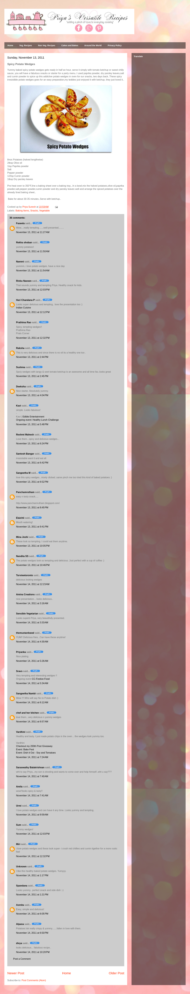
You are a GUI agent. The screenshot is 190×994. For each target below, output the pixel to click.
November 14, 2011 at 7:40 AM (32, 776)
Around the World (93, 45)
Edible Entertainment (33, 416)
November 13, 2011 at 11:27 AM (32, 232)
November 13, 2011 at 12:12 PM (33, 312)
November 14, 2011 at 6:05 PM (32, 913)
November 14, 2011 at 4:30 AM (32, 641)
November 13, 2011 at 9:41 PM (32, 526)
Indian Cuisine (23, 307)
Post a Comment (22, 959)
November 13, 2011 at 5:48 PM (32, 424)
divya (19, 943)
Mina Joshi (22, 537)
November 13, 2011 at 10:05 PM (33, 546)
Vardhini (20, 732)
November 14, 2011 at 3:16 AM (32, 603)
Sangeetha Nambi (26, 693)
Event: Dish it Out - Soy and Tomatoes (36, 752)
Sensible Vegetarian (27, 613)
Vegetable (44, 210)
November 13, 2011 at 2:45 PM (32, 376)
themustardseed (25, 633)
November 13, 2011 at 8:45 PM (32, 507)
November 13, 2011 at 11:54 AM (32, 270)
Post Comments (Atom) (34, 980)
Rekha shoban (24, 242)
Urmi (18, 805)
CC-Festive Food (41, 679)
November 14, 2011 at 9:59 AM (32, 814)
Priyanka (21, 652)
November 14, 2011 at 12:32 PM (33, 856)
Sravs (19, 671)
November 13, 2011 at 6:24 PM (32, 443)
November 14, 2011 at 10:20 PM (33, 952)
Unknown (21, 866)
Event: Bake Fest (25, 749)
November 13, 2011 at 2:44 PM (32, 357)
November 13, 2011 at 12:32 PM (33, 338)
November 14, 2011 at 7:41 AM (32, 795)
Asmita (20, 905)
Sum (18, 825)
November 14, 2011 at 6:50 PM (32, 933)
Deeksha (21, 386)
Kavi (18, 405)
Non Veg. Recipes (46, 45)
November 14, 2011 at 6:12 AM (32, 702)
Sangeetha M (23, 473)
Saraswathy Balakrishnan (30, 767)
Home (10, 45)
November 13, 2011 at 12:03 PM (33, 289)
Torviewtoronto (24, 575)
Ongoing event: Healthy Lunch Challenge (37, 420)
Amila (19, 786)
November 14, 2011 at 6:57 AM (32, 721)
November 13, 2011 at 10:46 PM (33, 565)
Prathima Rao (23, 322)
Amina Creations (25, 594)
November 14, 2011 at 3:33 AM (32, 622)
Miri (18, 844)
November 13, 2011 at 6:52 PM (32, 482)
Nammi (20, 261)
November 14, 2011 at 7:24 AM (32, 757)
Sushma (21, 367)
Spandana (21, 885)
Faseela (20, 223)
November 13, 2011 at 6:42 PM (32, 462)
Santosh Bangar (25, 454)
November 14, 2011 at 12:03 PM (33, 834)
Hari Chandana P (25, 300)
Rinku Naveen (24, 281)
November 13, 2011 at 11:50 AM (32, 251)
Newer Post (15, 973)
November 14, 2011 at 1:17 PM (32, 875)
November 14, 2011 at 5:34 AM (32, 683)
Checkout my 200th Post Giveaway (34, 746)
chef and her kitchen (27, 713)
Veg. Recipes (25, 45)
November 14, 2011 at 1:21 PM (32, 894)
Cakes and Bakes (69, 45)
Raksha (20, 348)
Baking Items (22, 210)
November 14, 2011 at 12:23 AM (32, 584)
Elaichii (20, 518)
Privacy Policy (115, 45)
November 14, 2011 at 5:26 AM (32, 661)
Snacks (34, 210)
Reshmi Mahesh (25, 434)
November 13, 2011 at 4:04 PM (32, 395)
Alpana (20, 924)
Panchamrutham (25, 492)
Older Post (116, 973)
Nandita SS (22, 556)
